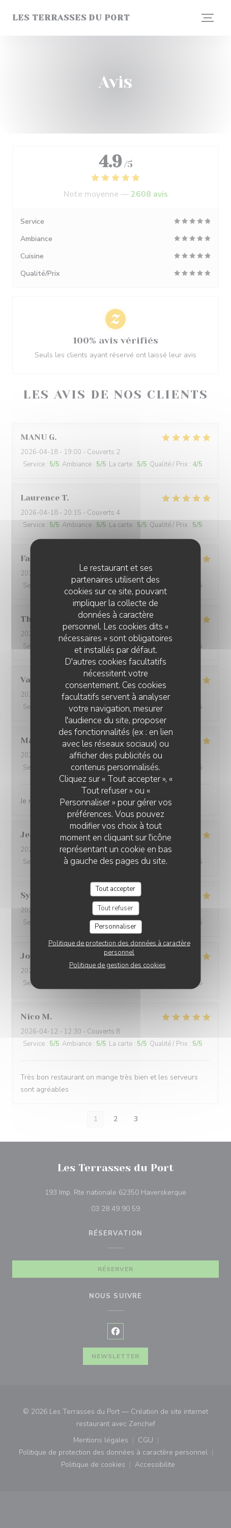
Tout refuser (115, 907)
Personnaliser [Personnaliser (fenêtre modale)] (115, 926)
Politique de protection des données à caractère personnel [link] (119, 947)
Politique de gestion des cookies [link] (117, 964)
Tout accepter (115, 888)
